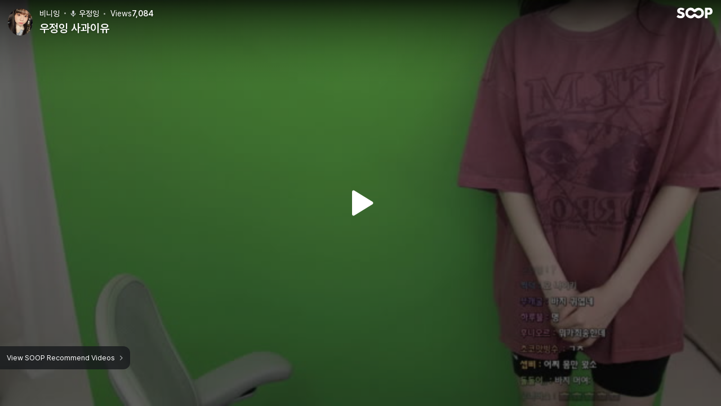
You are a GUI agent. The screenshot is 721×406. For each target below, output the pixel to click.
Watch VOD (360, 203)
